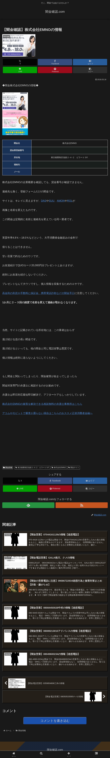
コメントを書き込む (55, 720)
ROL (69, 200)
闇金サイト (73, 468)
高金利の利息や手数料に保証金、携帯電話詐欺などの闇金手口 (38, 293)
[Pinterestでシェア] (55, 70)
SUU (51, 200)
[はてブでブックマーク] (90, 62)
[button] (90, 70)
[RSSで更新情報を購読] (82, 505)
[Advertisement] (23, 438)
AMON (61, 200)
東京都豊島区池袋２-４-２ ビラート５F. (32, 468)
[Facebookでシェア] (55, 62)
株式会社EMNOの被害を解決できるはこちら (42, 404)
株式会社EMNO (59, 468)
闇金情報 (7, 468)
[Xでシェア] (20, 62)
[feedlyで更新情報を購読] (28, 505)
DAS (43, 200)
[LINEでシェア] (20, 70)
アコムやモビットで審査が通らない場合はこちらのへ (47, 413)
